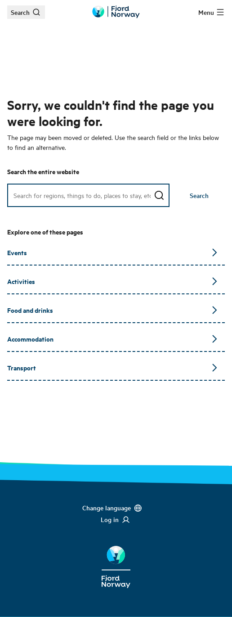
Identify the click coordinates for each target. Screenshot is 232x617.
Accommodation (112, 338)
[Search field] (88, 195)
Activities (112, 281)
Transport (112, 367)
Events (112, 252)
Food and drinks (112, 310)
